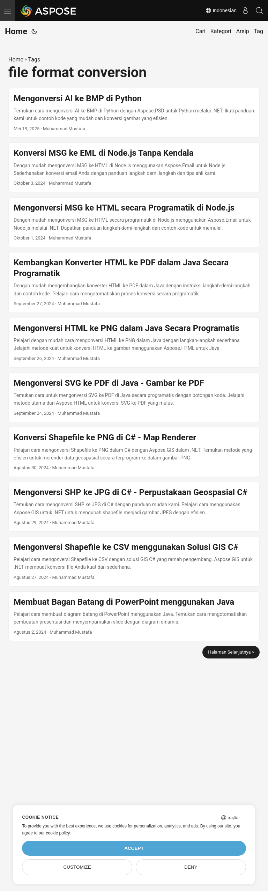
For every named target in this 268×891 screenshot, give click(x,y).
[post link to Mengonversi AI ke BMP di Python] (134, 113)
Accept (134, 848)
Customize (77, 867)
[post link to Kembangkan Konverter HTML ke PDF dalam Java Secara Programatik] (134, 282)
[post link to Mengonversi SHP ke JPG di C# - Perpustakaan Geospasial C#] (134, 506)
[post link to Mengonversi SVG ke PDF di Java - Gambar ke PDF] (134, 397)
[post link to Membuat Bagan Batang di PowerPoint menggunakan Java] (134, 616)
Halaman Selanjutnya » (231, 652)
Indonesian (221, 10)
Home (16, 31)
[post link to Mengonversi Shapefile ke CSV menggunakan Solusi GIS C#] (134, 561)
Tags (34, 59)
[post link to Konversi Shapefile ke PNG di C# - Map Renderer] (134, 452)
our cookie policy (54, 833)
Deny (191, 867)
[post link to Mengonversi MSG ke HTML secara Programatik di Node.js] (134, 222)
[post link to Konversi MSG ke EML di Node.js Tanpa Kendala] (134, 167)
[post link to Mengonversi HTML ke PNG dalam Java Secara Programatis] (134, 342)
